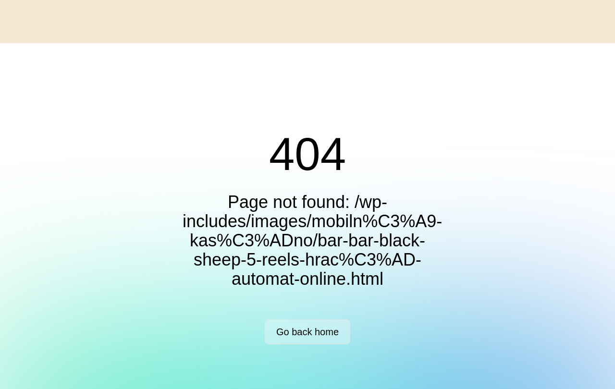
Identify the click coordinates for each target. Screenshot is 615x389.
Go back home (307, 332)
